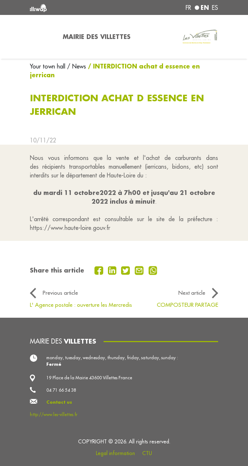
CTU (147, 453)
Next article (191, 292)
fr (188, 7)
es (215, 7)
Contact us (59, 402)
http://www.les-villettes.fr (53, 414)
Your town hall (48, 66)
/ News (76, 66)
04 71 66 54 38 (61, 390)
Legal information (115, 453)
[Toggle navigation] (42, 37)
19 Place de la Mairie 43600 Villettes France (89, 377)
